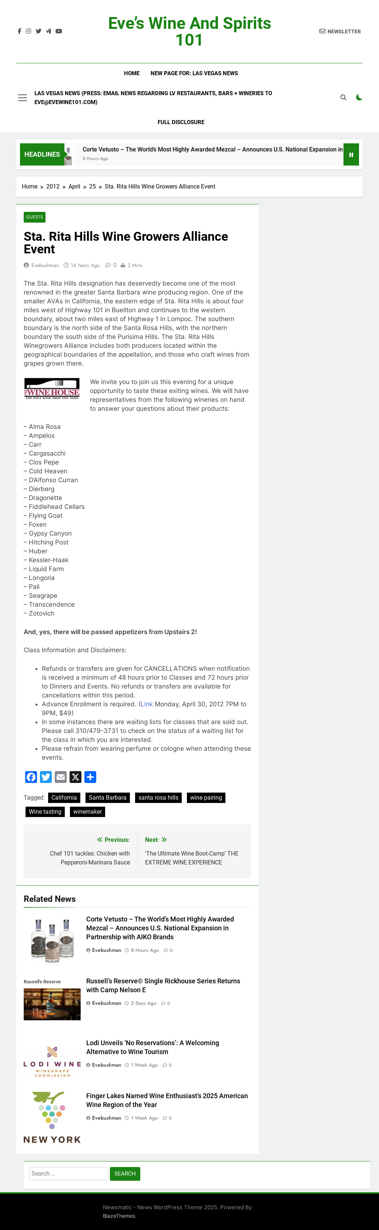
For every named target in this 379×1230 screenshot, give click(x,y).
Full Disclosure (181, 122)
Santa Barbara (108, 797)
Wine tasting (45, 812)
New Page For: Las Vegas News (194, 73)
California (64, 797)
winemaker (87, 812)
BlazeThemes (119, 1216)
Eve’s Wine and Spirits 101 (189, 31)
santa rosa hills (158, 797)
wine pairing (206, 797)
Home (132, 73)
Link (147, 704)
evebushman (45, 265)
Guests (34, 217)
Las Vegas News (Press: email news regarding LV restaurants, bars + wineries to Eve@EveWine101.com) (153, 98)
